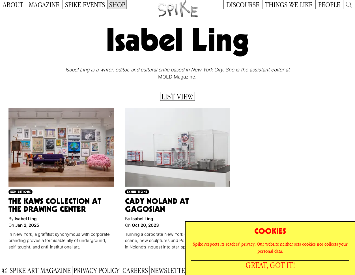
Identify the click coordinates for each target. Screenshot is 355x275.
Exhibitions (20, 191)
